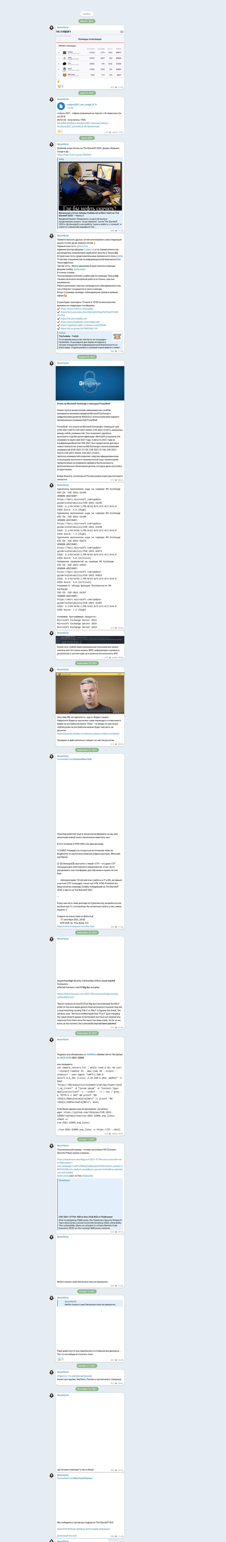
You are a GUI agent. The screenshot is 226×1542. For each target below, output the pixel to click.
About (140, 88)
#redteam (66, 1247)
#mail (60, 298)
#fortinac (70, 443)
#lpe (83, 1247)
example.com (86, 1410)
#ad (59, 1247)
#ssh (59, 9)
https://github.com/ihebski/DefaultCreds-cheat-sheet (83, 71)
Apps (155, 88)
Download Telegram (152, 80)
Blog (148, 88)
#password (74, 9)
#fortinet (61, 443)
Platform (164, 88)
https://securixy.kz (140, 47)
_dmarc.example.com (88, 1413)
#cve (83, 443)
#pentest (76, 1247)
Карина (99, 1124)
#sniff (65, 9)
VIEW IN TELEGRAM (77, 536)
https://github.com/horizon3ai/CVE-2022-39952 (80, 423)
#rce (78, 443)
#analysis (68, 298)
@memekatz (150, 54)
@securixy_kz (150, 21)
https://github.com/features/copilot (74, 840)
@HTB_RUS (155, 57)
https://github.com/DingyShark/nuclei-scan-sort (80, 513)
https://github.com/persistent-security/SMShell (80, 1285)
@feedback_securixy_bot (143, 67)
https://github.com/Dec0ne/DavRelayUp (76, 1220)
